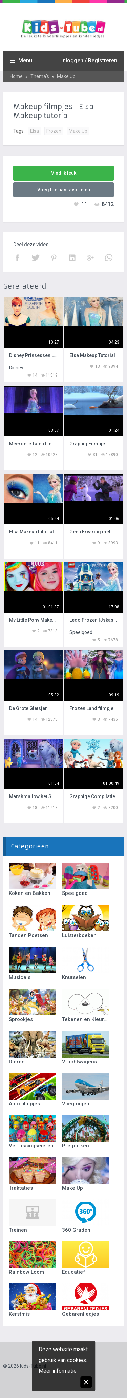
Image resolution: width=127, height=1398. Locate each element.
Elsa (34, 131)
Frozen (53, 131)
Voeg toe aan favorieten (63, 189)
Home (16, 76)
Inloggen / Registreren (89, 60)
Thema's (39, 76)
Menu (25, 60)
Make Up (66, 76)
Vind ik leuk (63, 173)
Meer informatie (58, 1371)
